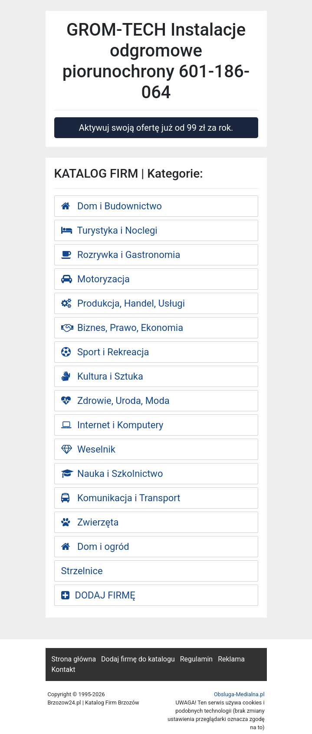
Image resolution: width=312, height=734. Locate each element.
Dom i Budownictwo (111, 206)
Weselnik (88, 449)
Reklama (231, 659)
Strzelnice (82, 570)
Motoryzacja (95, 279)
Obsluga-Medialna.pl (239, 694)
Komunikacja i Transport (121, 498)
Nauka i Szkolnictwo (112, 473)
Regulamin (196, 659)
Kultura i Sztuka (102, 376)
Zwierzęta (90, 522)
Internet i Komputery (112, 425)
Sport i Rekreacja (105, 352)
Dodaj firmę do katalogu (138, 659)
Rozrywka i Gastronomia (121, 254)
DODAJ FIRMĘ (98, 595)
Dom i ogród (95, 546)
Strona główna (74, 659)
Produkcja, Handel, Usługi (123, 303)
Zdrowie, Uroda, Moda (115, 400)
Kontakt (64, 669)
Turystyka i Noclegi (109, 230)
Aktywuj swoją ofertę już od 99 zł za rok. (156, 127)
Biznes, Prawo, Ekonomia (122, 327)
